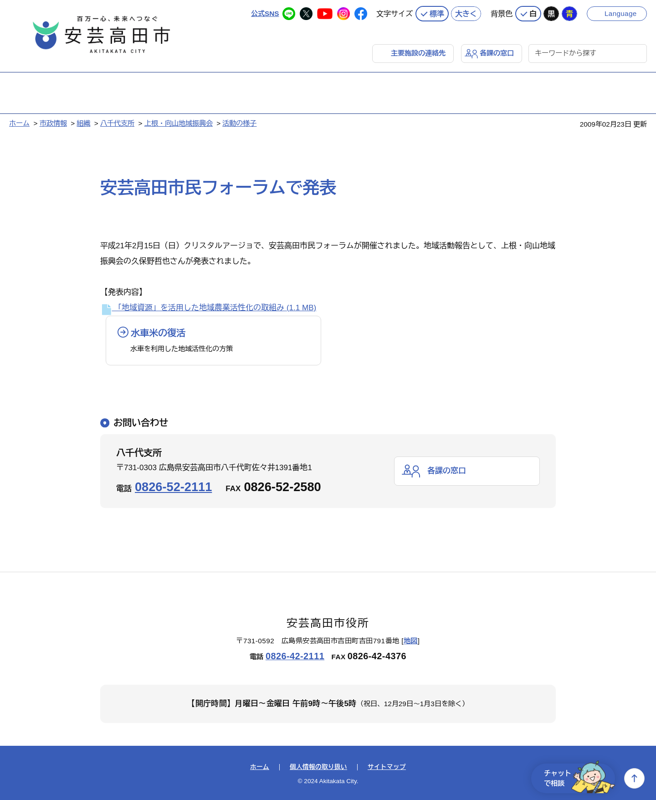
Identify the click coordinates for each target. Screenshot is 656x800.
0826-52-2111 (173, 487)
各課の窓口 (497, 53)
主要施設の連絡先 (418, 53)
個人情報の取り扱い (318, 767)
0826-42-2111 (295, 656)
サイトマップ (387, 767)
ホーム (19, 123)
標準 (437, 14)
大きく (466, 14)
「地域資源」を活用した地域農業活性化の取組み (208, 307)
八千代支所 (117, 123)
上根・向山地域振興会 (178, 123)
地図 (411, 641)
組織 (83, 123)
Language (621, 13)
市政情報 (53, 123)
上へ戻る (634, 778)
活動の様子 (239, 123)
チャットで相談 (579, 778)
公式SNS (265, 13)
